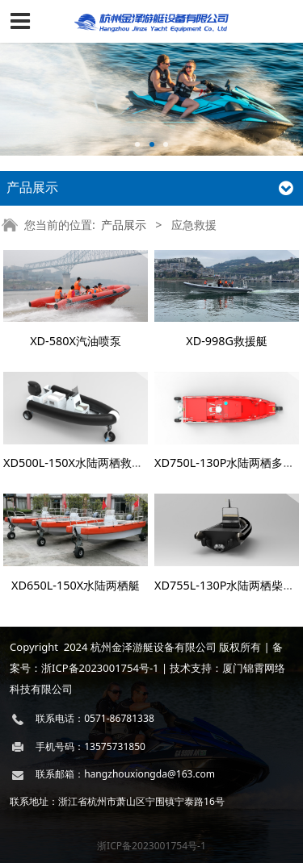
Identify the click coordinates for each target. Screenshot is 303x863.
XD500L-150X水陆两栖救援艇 (78, 462)
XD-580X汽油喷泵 (75, 340)
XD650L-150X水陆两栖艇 (75, 585)
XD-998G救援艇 (226, 340)
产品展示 (123, 224)
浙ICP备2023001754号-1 (151, 846)
